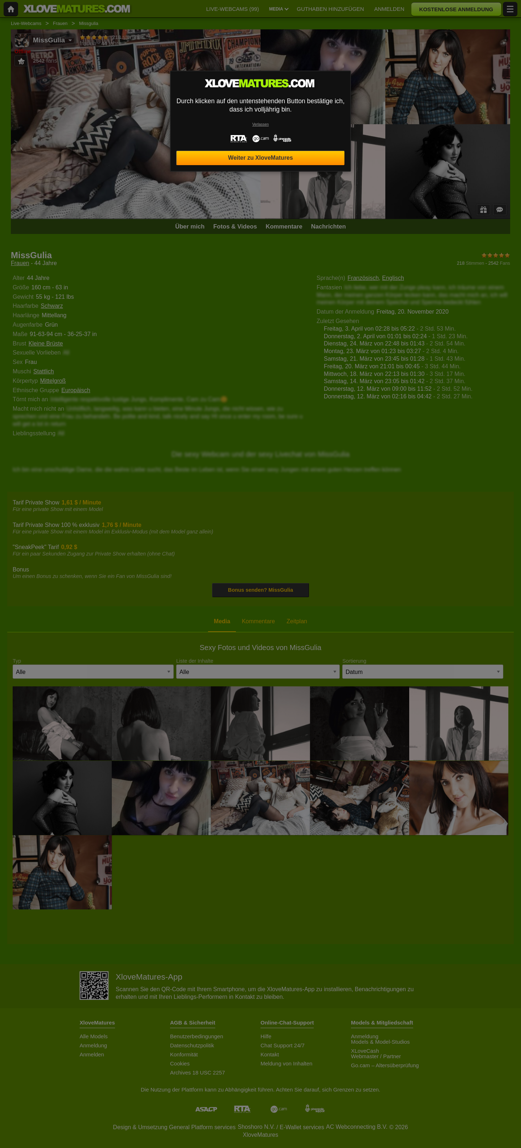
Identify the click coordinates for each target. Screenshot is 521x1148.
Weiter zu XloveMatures (260, 158)
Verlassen (260, 124)
